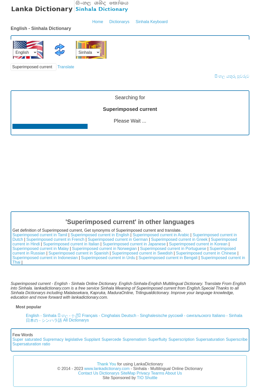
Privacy (143, 373)
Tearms (157, 373)
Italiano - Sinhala (227, 315)
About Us (173, 373)
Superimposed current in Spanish (78, 253)
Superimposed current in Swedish (142, 253)
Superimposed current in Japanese (134, 244)
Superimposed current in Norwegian (104, 248)
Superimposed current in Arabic (161, 235)
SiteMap (128, 373)
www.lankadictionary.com (106, 368)
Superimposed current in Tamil (39, 235)
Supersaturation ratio (31, 344)
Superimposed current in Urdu (108, 258)
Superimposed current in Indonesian (45, 258)
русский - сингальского (189, 315)
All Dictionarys (76, 320)
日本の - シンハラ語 (44, 320)
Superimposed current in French (55, 239)
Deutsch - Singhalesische (144, 315)
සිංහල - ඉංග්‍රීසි (69, 315)
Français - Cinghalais (101, 315)
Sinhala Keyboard (152, 22)
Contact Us (88, 373)
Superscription (181, 339)
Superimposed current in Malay (40, 248)
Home (97, 22)
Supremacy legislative (63, 339)
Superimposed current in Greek (179, 239)
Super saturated (27, 339)
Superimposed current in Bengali (168, 258)
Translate (65, 67)
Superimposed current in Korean (198, 244)
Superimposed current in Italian (71, 244)
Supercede (111, 339)
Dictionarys (119, 22)
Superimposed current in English (100, 235)
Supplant (92, 339)
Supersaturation (210, 339)
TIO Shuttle (147, 378)
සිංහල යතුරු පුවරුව (232, 76)
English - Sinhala (41, 315)
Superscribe (237, 339)
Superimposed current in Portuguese (173, 248)
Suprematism (135, 339)
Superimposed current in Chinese (206, 253)
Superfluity (157, 339)
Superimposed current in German (118, 239)
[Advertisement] (130, 173)
